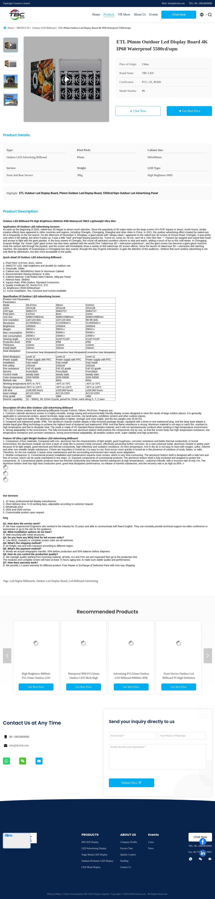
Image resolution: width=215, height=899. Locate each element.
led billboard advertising (83, 580)
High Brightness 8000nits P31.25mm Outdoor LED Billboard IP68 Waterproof (36, 677)
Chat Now (179, 15)
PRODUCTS (23, 28)
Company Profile (128, 842)
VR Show (124, 14)
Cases (151, 842)
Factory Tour (126, 848)
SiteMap (124, 861)
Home (96, 14)
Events (153, 14)
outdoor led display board (51, 580)
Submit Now (131, 783)
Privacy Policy (54, 894)
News (151, 848)
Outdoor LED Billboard (44, 28)
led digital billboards (22, 580)
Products (108, 14)
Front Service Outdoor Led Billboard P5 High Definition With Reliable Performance (178, 677)
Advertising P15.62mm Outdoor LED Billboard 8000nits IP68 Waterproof (131, 677)
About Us (140, 14)
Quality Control (128, 854)
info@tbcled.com (19, 745)
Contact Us (125, 867)
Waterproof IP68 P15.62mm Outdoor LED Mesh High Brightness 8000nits (83, 677)
